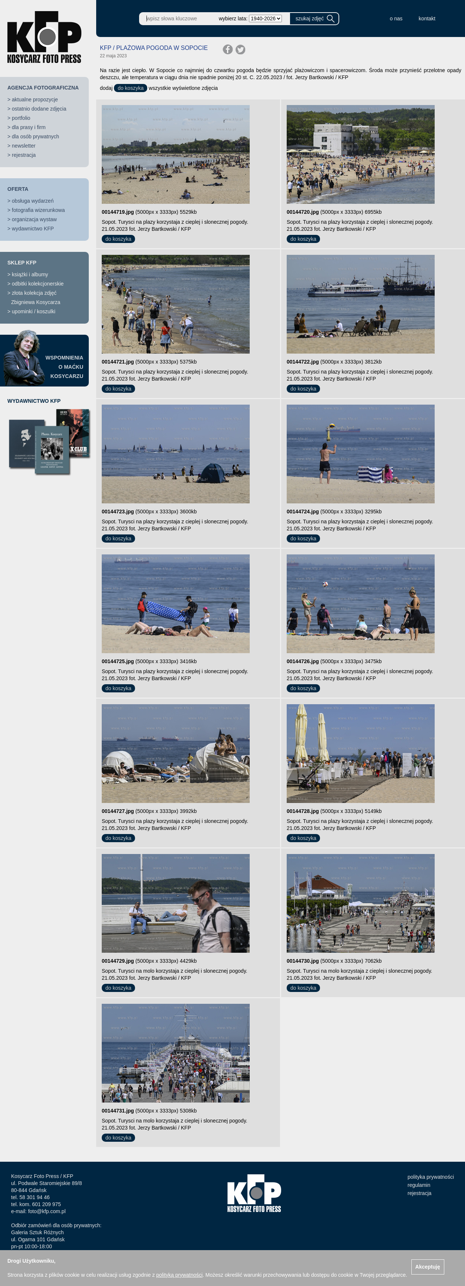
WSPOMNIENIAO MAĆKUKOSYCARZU (64, 367)
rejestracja (24, 155)
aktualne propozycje (35, 99)
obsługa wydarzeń (33, 201)
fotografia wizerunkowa (38, 210)
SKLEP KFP (21, 263)
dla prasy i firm (29, 127)
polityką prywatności (179, 1275)
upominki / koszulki (33, 311)
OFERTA (17, 189)
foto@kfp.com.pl (46, 1211)
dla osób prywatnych (35, 136)
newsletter (24, 146)
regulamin (419, 1185)
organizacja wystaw (34, 219)
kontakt (427, 18)
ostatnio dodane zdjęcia (39, 109)
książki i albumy (30, 274)
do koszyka (131, 88)
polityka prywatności (431, 1177)
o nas (396, 18)
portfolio (21, 118)
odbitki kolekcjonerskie (38, 284)
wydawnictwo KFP (33, 229)
